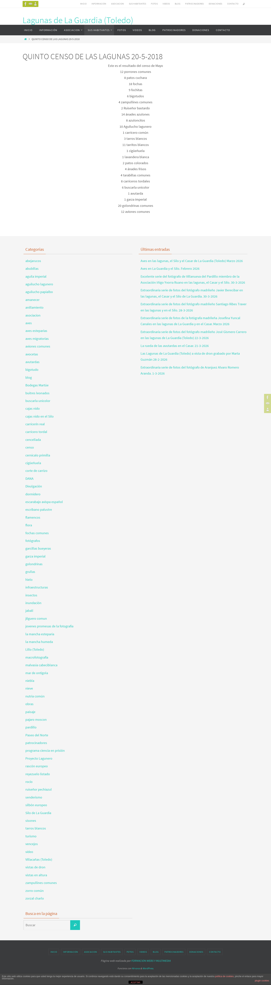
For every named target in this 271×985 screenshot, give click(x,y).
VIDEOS (166, 3)
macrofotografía (36, 657)
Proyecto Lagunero (38, 758)
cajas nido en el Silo (39, 416)
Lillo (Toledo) (34, 649)
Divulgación (33, 486)
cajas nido (32, 408)
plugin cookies (262, 980)
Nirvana (136, 968)
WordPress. (148, 968)
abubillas (32, 268)
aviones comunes (37, 346)
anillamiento (34, 307)
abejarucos (33, 261)
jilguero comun (36, 618)
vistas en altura (36, 875)
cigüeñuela (33, 463)
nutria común (35, 696)
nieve (29, 688)
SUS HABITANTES (137, 3)
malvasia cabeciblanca (41, 665)
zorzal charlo (34, 898)
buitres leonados (37, 393)
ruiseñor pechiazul (38, 789)
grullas (30, 572)
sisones (30, 820)
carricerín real (35, 424)
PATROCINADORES (194, 3)
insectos (31, 595)
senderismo (33, 797)
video (29, 852)
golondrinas (34, 564)
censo (29, 447)
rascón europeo (36, 766)
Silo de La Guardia (38, 813)
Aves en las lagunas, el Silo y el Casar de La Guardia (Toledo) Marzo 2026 (192, 261)
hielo (29, 579)
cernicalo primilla (37, 455)
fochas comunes (37, 533)
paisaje (30, 712)
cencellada (33, 439)
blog (28, 377)
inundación (33, 603)
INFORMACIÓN (98, 3)
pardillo (31, 727)
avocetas (31, 354)
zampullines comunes (41, 883)
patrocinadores (36, 743)
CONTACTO (232, 3)
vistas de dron (35, 867)
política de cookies (224, 976)
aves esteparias (36, 331)
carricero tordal (36, 432)
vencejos (31, 844)
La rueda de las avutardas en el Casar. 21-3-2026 (175, 346)
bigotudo (31, 369)
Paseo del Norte (36, 735)
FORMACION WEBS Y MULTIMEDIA (151, 960)
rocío (29, 782)
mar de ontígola (36, 673)
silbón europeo (36, 805)
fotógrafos (32, 541)
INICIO (83, 3)
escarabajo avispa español (44, 502)
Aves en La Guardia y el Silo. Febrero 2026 (170, 268)
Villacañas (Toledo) (38, 859)
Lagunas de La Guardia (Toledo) (78, 20)
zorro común (34, 890)
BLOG (177, 3)
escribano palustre (38, 509)
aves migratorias (37, 338)
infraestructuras (36, 587)
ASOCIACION (117, 3)
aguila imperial (35, 276)
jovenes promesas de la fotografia (49, 626)
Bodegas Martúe (37, 385)
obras (29, 704)
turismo (31, 836)
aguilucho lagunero (39, 284)
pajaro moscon (36, 719)
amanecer (32, 300)
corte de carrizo (36, 470)
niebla (29, 680)
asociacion (32, 315)
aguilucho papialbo (39, 292)
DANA (29, 478)
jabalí (29, 610)
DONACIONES (215, 3)
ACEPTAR (135, 982)
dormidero (32, 494)
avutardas (32, 362)
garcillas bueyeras (38, 548)
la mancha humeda (39, 642)
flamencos (32, 517)
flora (28, 525)
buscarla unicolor (37, 401)
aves (28, 323)
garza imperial (35, 556)
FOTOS (154, 3)
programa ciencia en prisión (45, 750)
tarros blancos (35, 828)
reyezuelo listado (37, 774)
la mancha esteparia (39, 634)
